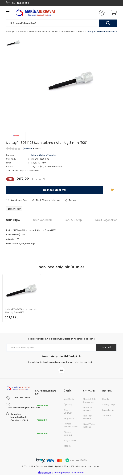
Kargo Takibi (70, 440)
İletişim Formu (70, 418)
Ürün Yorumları (42, 220)
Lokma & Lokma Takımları (44, 155)
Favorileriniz (108, 410)
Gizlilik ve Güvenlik (87, 409)
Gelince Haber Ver (54, 190)
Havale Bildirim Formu (71, 425)
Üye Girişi (68, 404)
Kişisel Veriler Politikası (89, 425)
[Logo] (36, 12)
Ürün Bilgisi (13, 220)
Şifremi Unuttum (68, 411)
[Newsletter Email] (61, 348)
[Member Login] (101, 12)
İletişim (67, 445)
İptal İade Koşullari (87, 417)
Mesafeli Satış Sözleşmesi (89, 400)
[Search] (61, 23)
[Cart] (113, 12)
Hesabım (106, 399)
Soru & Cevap (73, 220)
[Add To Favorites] (112, 190)
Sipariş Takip (108, 404)
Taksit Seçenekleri (106, 220)
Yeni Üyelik (69, 399)
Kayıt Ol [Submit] (106, 347)
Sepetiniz (106, 415)
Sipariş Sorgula (68, 433)
